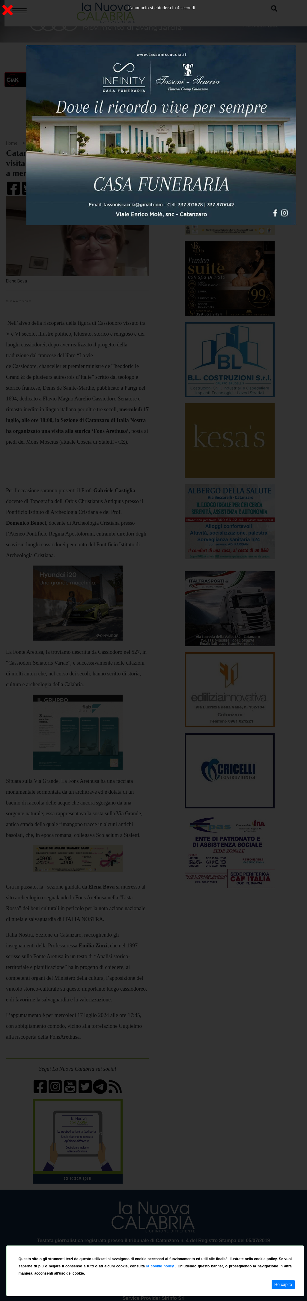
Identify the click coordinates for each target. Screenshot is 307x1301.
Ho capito (283, 1284)
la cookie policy (160, 1266)
